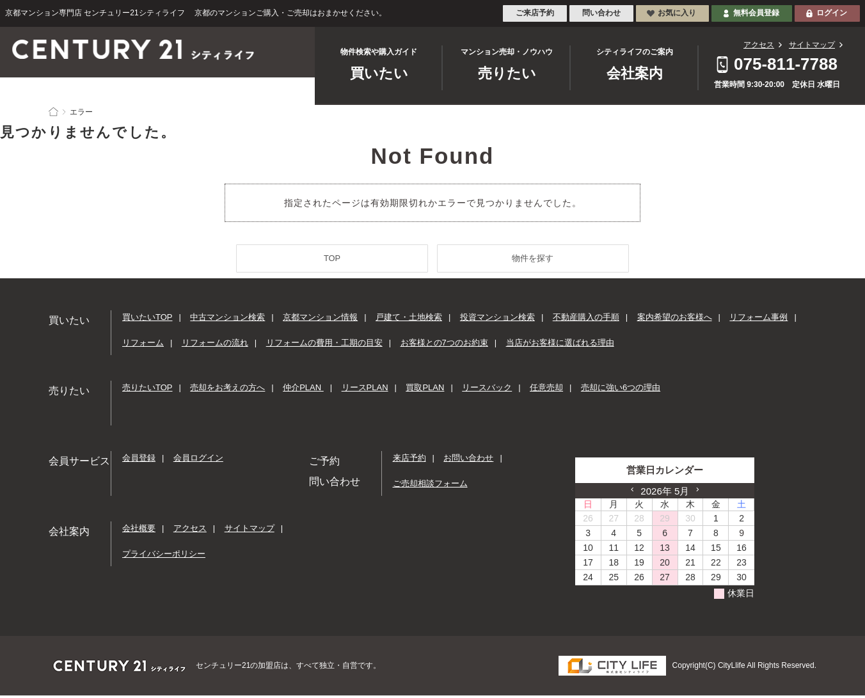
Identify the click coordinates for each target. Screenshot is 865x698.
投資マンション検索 (497, 319)
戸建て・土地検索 (409, 319)
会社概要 (138, 530)
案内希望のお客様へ (674, 319)
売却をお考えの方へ (227, 390)
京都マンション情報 (320, 319)
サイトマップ (812, 44)
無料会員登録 (756, 12)
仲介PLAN (303, 390)
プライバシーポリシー (163, 556)
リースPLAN (365, 390)
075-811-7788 (785, 64)
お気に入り (677, 12)
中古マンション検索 (227, 319)
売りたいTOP (147, 390)
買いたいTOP (147, 319)
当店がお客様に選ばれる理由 (560, 345)
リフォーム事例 (758, 319)
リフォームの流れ (215, 345)
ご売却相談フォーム (430, 486)
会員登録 (138, 460)
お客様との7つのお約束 (444, 345)
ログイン (831, 12)
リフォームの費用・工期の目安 (324, 345)
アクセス (758, 44)
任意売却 (546, 390)
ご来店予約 (535, 12)
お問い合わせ (468, 460)
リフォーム (143, 345)
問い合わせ (601, 12)
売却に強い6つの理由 (620, 390)
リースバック (487, 390)
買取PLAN (425, 390)
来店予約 (409, 460)
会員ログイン (198, 460)
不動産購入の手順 (586, 319)
